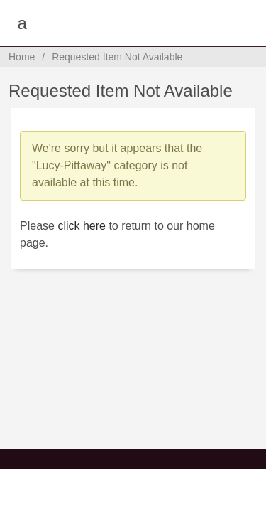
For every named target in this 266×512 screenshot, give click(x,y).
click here (81, 226)
